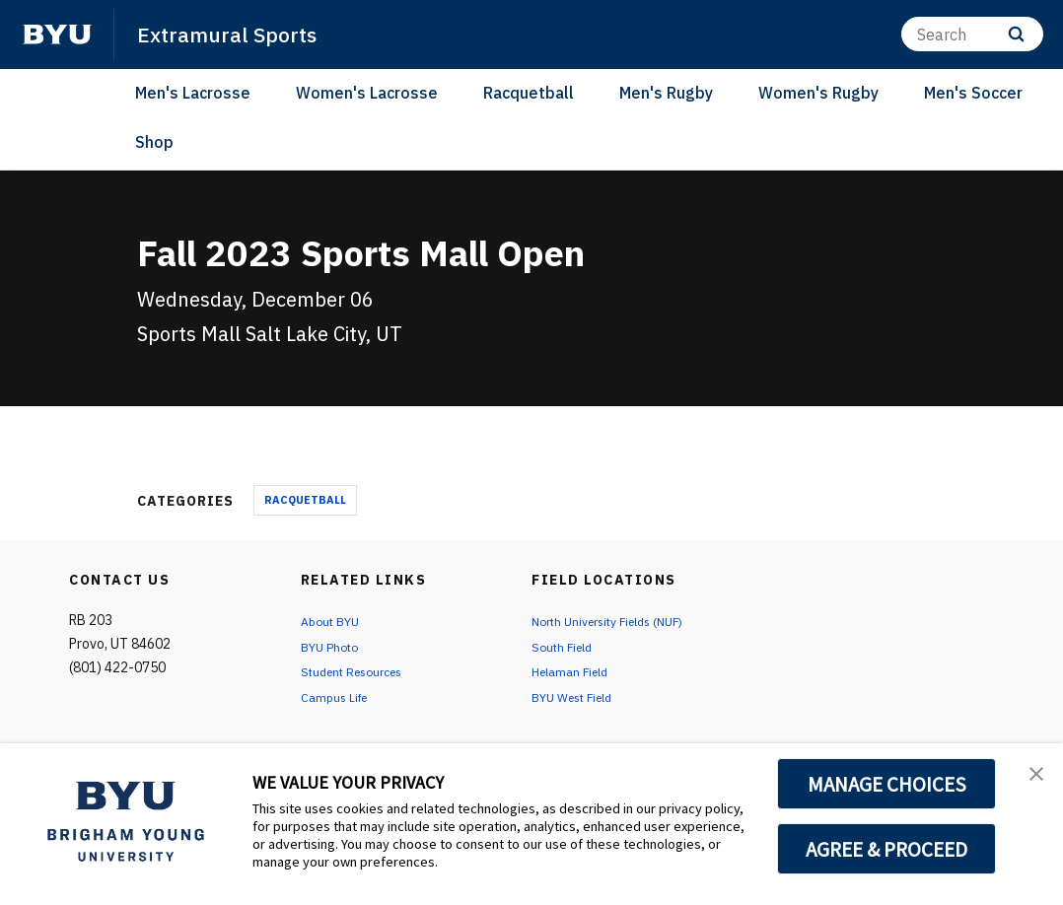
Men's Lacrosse (192, 93)
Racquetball (528, 93)
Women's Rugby (818, 93)
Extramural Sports (237, 33)
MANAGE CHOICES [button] (887, 784)
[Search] (972, 34)
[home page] (57, 34)
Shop (154, 142)
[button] (1030, 778)
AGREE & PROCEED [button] (887, 849)
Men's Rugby (666, 93)
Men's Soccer (973, 93)
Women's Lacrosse (367, 93)
